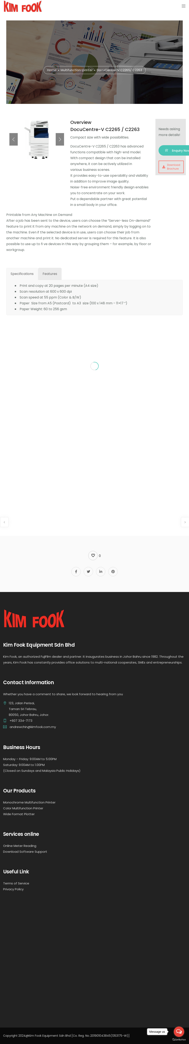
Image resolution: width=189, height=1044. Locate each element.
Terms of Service (16, 883)
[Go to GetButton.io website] (179, 1039)
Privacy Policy (13, 889)
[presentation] (13, 139)
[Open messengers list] (179, 1031)
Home (52, 70)
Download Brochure (171, 166)
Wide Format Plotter (19, 814)
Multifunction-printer (77, 70)
